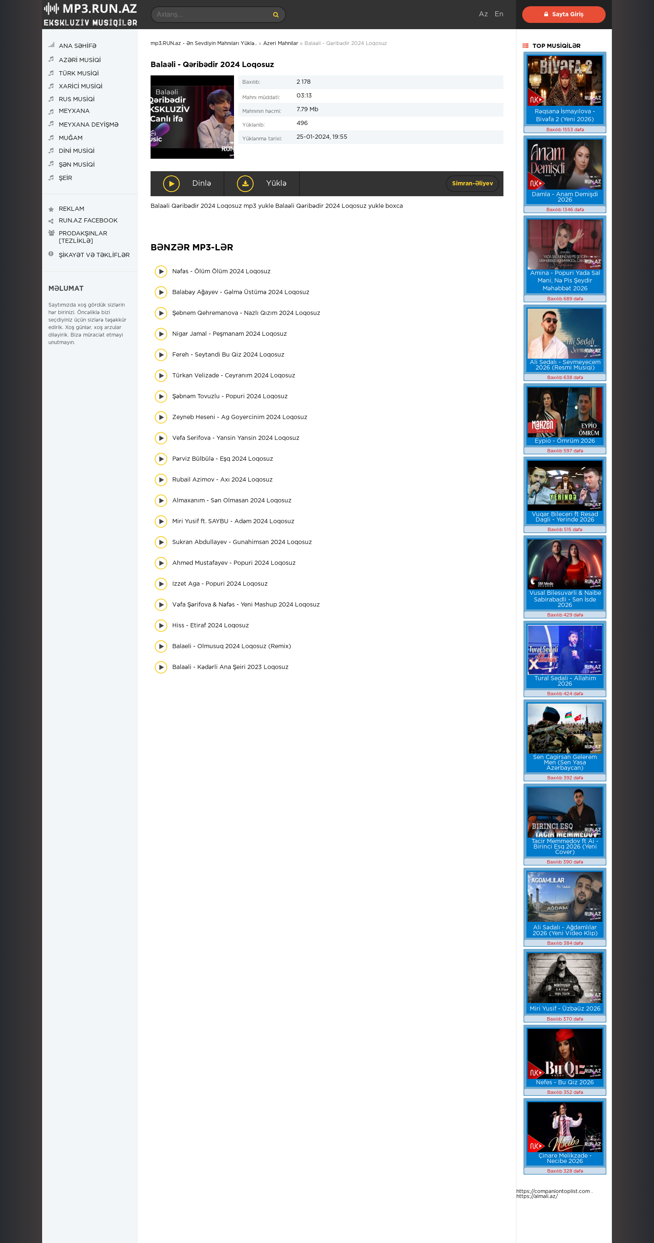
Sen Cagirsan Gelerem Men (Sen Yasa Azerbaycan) (565, 763)
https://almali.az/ (537, 1196)
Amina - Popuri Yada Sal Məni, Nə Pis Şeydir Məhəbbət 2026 (565, 281)
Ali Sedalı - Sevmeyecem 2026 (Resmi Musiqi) (565, 365)
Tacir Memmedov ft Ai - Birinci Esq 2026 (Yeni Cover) (565, 847)
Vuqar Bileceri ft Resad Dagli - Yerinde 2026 (565, 517)
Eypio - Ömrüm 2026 (565, 441)
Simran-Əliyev (472, 183)
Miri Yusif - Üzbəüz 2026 (565, 1008)
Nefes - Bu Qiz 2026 (565, 1082)
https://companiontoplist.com (553, 1191)
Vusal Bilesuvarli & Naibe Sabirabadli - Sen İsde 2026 (565, 599)
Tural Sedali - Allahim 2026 (565, 681)
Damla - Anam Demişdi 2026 (565, 197)
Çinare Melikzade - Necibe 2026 (565, 1158)
